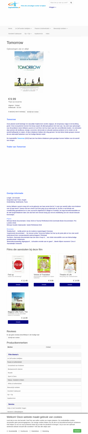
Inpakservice (11, 393)
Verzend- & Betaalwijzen (15, 407)
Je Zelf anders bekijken (14, 353)
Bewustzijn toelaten (13, 382)
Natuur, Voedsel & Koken (16, 375)
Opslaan (77, 431)
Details (18, 280)
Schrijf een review (33, 107)
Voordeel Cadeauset (13, 386)
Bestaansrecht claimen (15, 364)
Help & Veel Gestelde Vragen (16, 403)
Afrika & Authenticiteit (15, 378)
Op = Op (10, 389)
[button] (53, 7)
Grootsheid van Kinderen (16, 360)
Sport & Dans (12, 371)
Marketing (44, 431)
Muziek (10, 368)
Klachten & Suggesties (14, 410)
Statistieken (34, 431)
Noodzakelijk (12, 431)
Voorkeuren (23, 431)
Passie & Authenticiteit (14, 357)
